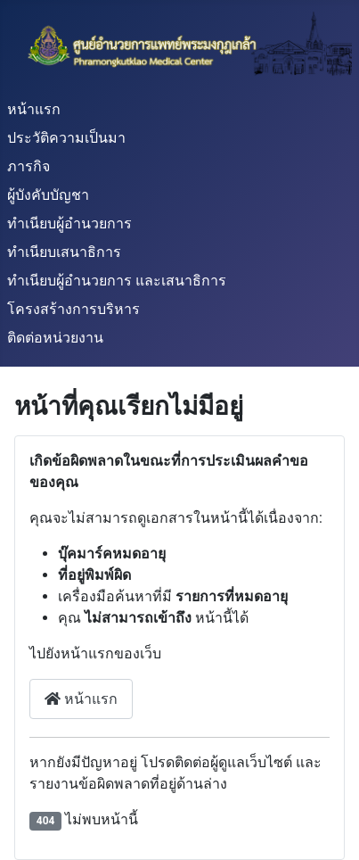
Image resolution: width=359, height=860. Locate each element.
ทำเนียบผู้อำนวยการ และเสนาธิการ (116, 280)
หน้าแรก (34, 109)
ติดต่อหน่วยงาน (55, 337)
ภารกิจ (28, 166)
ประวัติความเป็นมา (66, 137)
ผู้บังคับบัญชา (48, 194)
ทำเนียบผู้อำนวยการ (69, 223)
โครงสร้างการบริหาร (73, 309)
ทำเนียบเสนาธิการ (64, 252)
